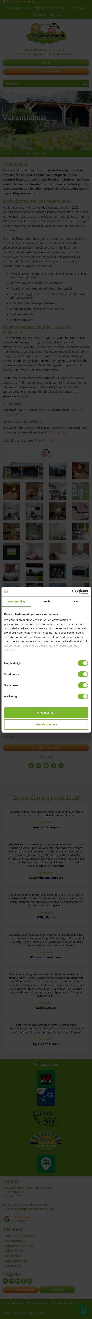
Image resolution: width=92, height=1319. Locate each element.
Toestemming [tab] (16, 601)
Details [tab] (46, 601)
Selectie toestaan (46, 724)
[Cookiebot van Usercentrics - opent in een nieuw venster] (72, 591)
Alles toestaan (46, 712)
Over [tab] (76, 601)
